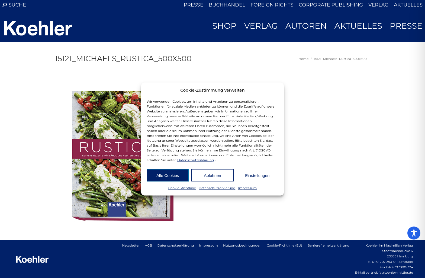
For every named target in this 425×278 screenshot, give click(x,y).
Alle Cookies (167, 175)
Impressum (247, 188)
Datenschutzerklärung (195, 160)
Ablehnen (212, 175)
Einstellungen (257, 175)
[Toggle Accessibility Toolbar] (414, 233)
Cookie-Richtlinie (182, 188)
